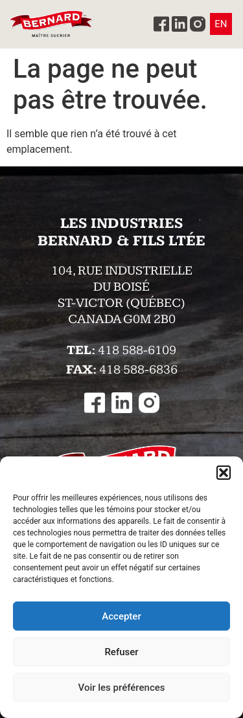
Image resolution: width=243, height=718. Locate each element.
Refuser (121, 652)
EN (220, 24)
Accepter (121, 616)
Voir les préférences (121, 687)
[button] (223, 472)
